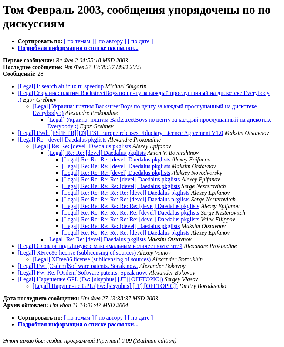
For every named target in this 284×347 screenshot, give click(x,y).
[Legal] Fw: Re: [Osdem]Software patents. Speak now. (83, 272)
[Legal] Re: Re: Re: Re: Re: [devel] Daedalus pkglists (126, 193)
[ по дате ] (140, 41)
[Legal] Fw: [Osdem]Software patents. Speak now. (78, 266)
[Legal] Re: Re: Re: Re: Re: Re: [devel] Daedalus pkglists (130, 206)
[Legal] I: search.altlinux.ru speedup (61, 86)
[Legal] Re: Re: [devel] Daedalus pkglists (82, 146)
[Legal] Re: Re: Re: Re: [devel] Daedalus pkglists (121, 179)
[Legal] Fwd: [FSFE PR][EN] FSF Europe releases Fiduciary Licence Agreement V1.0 (120, 133)
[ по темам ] (79, 41)
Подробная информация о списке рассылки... (78, 48)
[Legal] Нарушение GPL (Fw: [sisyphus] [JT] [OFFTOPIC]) (90, 279)
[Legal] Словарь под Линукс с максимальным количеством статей (100, 246)
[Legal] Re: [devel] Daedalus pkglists (62, 139)
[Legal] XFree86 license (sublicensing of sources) (77, 252)
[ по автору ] (110, 41)
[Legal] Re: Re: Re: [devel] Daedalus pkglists (116, 159)
